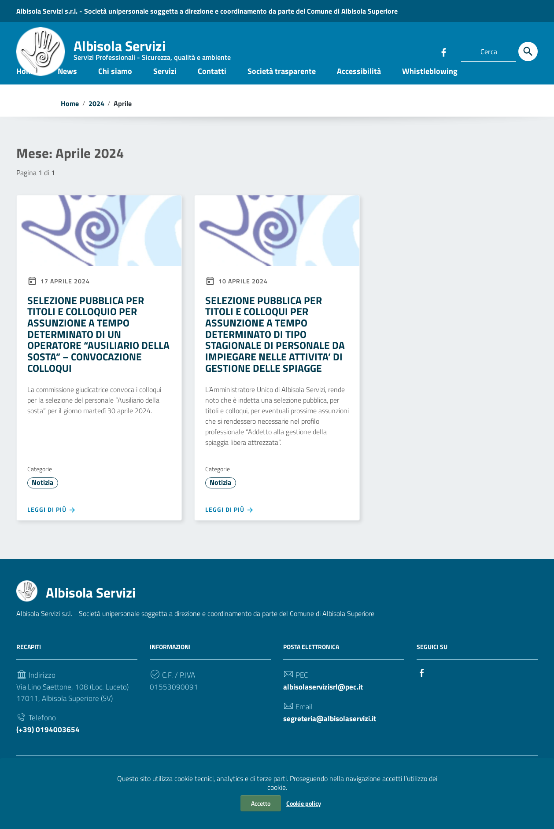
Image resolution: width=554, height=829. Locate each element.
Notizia (43, 501)
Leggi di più (51, 530)
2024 (96, 118)
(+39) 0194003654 (48, 755)
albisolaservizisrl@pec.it (326, 709)
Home (26, 85)
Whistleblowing (430, 85)
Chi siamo (115, 85)
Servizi (165, 85)
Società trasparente (281, 85)
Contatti (212, 85)
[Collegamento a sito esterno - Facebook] (443, 51)
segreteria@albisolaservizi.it (333, 742)
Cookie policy (303, 803)
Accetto (260, 803)
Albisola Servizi (152, 50)
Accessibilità (359, 85)
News (67, 85)
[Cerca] (528, 51)
